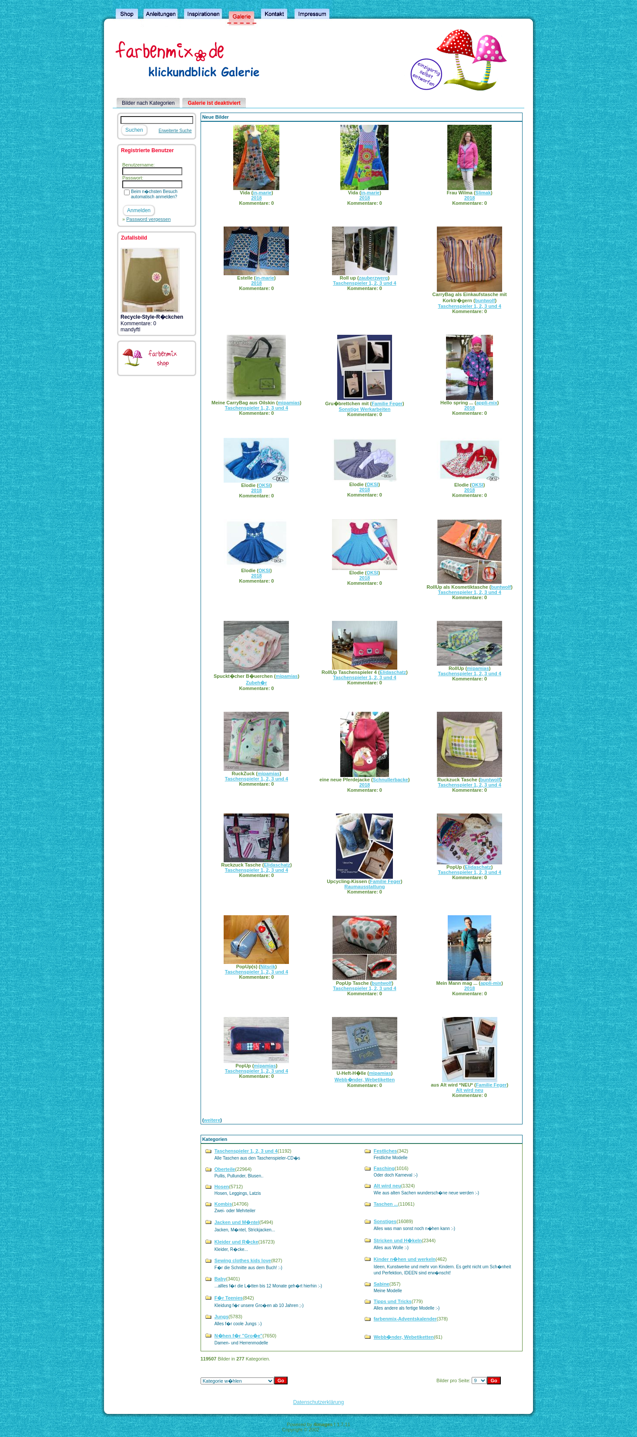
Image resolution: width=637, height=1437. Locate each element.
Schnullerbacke (390, 779)
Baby (220, 1278)
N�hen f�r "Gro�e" (239, 1335)
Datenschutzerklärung (318, 1402)
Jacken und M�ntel (237, 1222)
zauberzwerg (373, 277)
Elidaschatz (393, 672)
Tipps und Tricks (393, 1301)
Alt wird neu (469, 1090)
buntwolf (485, 300)
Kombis (223, 1204)
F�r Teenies (229, 1297)
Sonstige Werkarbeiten (364, 409)
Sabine (381, 1284)
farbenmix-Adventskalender (405, 1318)
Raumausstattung (364, 886)
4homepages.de (338, 1429)
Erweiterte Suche (175, 130)
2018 (256, 197)
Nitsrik (267, 966)
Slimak (483, 192)
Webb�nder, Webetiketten (365, 1079)
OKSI (264, 485)
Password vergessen (148, 219)
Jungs (221, 1316)
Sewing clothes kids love (243, 1260)
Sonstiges (385, 1221)
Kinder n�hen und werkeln (405, 1259)
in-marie (262, 192)
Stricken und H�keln (398, 1240)
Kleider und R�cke (236, 1241)
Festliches (385, 1151)
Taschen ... (386, 1204)
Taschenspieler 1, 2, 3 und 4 (364, 283)
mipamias (289, 402)
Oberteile (225, 1169)
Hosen (222, 1186)
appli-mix (486, 402)
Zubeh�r (256, 682)
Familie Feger (387, 403)
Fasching (384, 1168)
